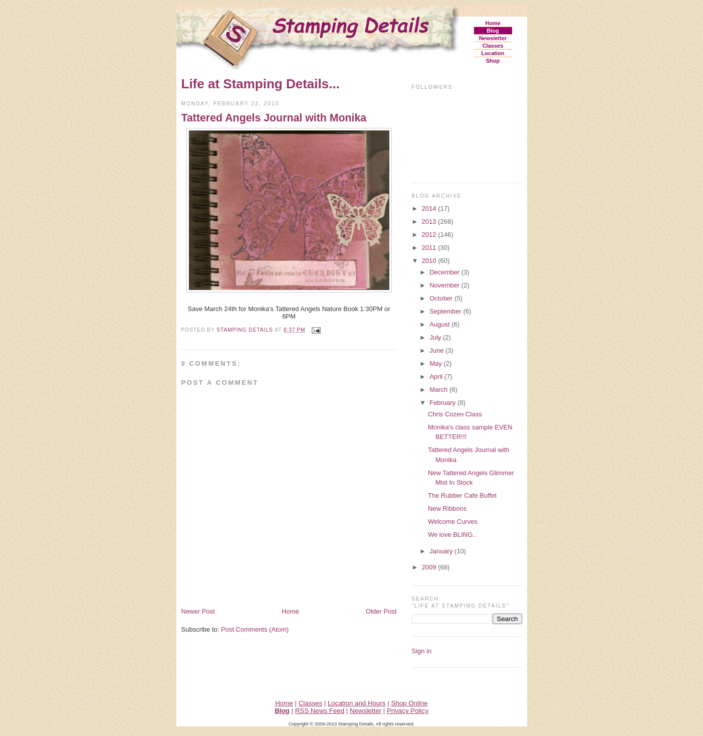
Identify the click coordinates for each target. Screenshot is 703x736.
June (437, 350)
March (439, 389)
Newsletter (493, 38)
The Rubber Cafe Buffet (462, 495)
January (441, 551)
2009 (430, 567)
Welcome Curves (453, 521)
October (441, 298)
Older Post (381, 611)
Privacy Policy (407, 710)
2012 (430, 234)
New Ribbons (447, 508)
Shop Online (409, 703)
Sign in (422, 651)
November (445, 285)
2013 (430, 221)
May (436, 363)
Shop (493, 61)
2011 (430, 247)
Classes (493, 46)
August (440, 324)
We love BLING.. (452, 534)
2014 (430, 208)
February (443, 402)
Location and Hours (357, 703)
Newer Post (198, 611)
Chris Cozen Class (455, 414)
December (445, 272)
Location (493, 53)
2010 (430, 260)
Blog (493, 31)
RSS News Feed (320, 710)
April (436, 376)
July (436, 337)
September (446, 311)
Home (493, 23)
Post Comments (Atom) (255, 629)
